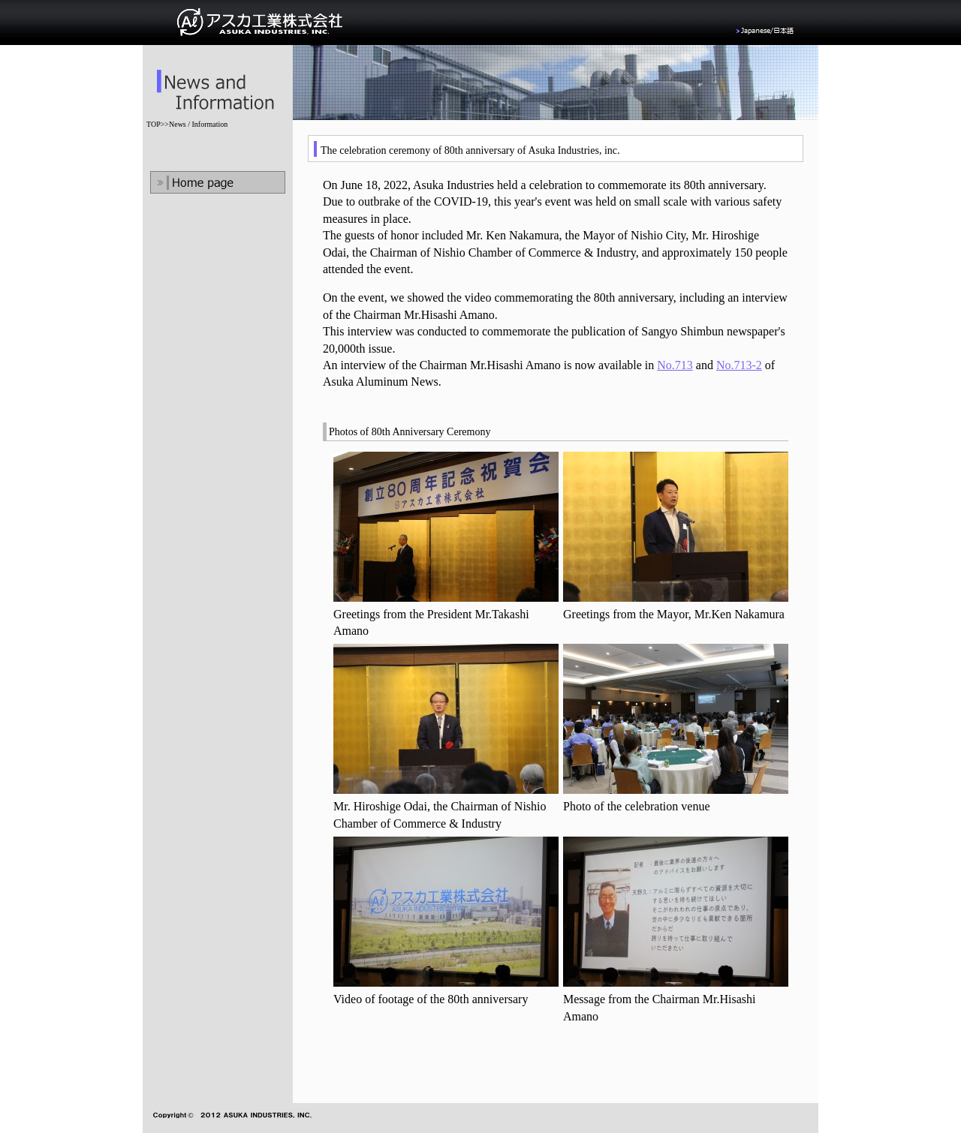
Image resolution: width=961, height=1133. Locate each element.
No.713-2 (739, 365)
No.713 (675, 365)
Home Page (217, 182)
